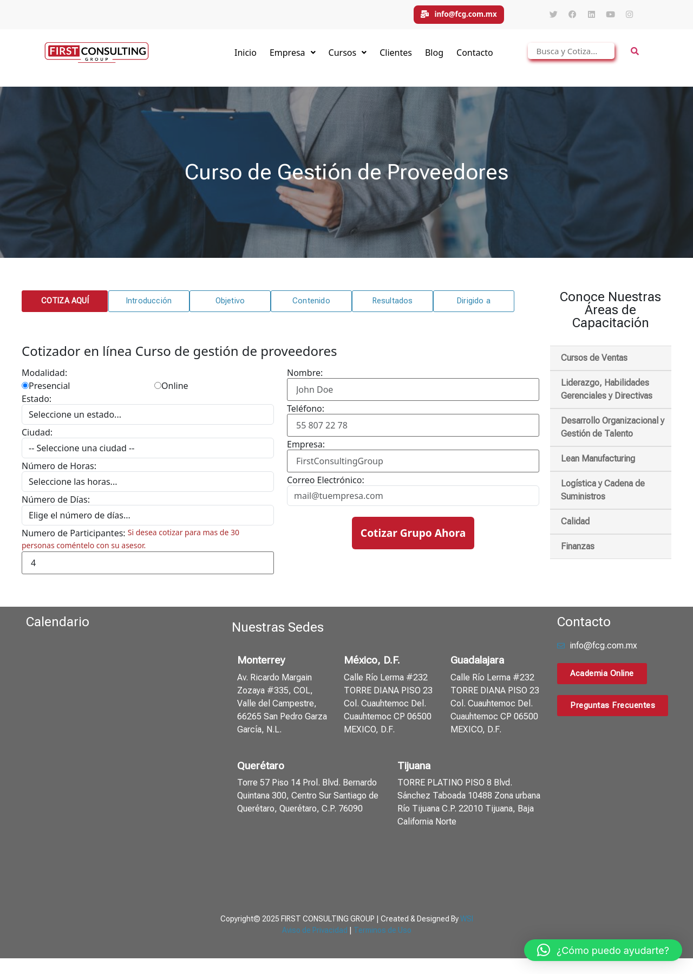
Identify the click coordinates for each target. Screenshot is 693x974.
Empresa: (306, 449)
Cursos (348, 57)
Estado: (36, 403)
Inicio (245, 57)
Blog (434, 57)
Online (171, 390)
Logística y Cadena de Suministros (603, 495)
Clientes (396, 57)
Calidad (575, 526)
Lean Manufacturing (598, 463)
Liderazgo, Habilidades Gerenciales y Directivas (606, 394)
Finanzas (577, 551)
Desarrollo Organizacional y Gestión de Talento (612, 432)
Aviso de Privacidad (315, 935)
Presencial (46, 390)
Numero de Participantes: (74, 538)
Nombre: (305, 377)
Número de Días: (56, 504)
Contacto (474, 57)
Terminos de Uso (382, 935)
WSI (466, 923)
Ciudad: (37, 437)
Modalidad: (44, 377)
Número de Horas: (59, 470)
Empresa (293, 57)
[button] (64, 306)
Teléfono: (305, 413)
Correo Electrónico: (325, 484)
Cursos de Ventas (594, 363)
